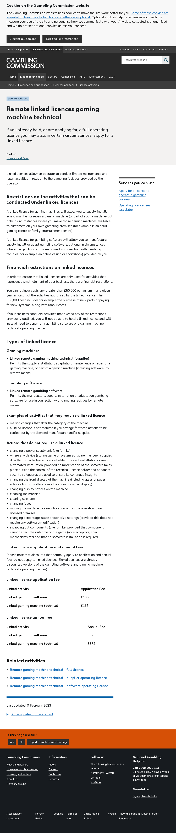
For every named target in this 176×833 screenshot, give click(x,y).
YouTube (96, 782)
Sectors (52, 77)
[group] (60, 714)
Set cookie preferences (62, 39)
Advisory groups (16, 784)
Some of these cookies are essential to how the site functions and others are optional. (87, 15)
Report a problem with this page (48, 742)
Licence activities (89, 85)
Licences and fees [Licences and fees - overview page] (32, 77)
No (22, 742)
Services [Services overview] (163, 49)
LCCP (112, 77)
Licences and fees (64, 85)
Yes (13, 742)
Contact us (55, 774)
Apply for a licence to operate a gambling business (134, 195)
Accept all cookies (23, 39)
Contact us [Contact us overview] (149, 49)
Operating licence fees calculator (134, 207)
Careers (53, 769)
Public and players (18, 49)
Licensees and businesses (47, 49)
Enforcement (96, 77)
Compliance (68, 77)
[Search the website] (165, 60)
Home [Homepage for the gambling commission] (10, 85)
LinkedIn (96, 778)
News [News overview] (136, 49)
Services (54, 779)
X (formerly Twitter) (102, 773)
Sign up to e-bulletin (145, 796)
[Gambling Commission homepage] (25, 67)
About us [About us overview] (125, 49)
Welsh (112, 814)
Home (12, 77)
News (52, 765)
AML (82, 77)
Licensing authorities (76, 49)
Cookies (58, 814)
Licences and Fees (18, 158)
